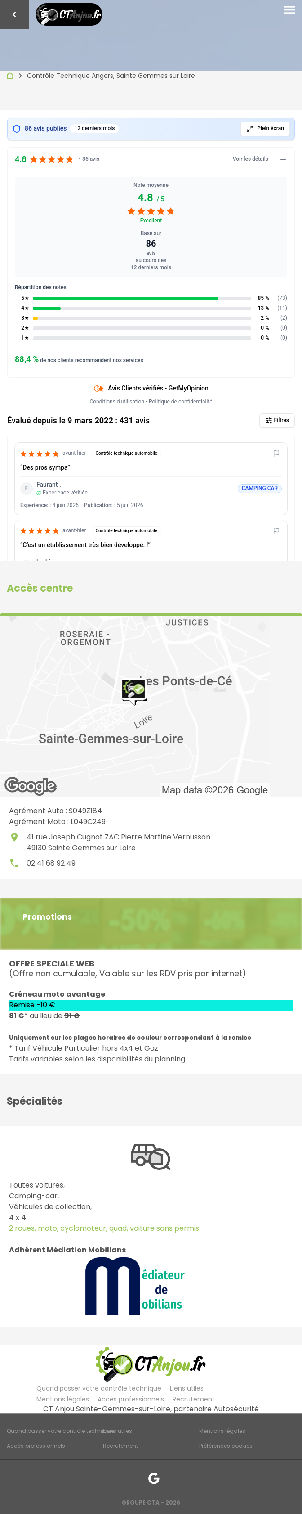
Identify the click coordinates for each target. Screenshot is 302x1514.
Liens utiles (187, 1388)
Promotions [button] (47, 916)
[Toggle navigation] (289, 10)
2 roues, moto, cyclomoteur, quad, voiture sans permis (104, 1228)
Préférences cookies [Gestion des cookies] (226, 1446)
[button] (40, 588)
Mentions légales (62, 1399)
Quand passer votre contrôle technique (98, 1388)
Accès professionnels (131, 1399)
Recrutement (194, 1399)
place (14, 837)
